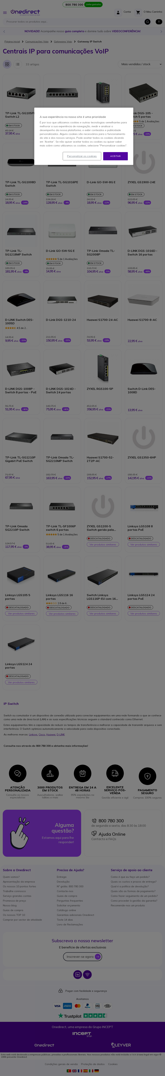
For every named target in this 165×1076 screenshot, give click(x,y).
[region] (83, 136)
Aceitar (115, 156)
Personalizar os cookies (82, 156)
